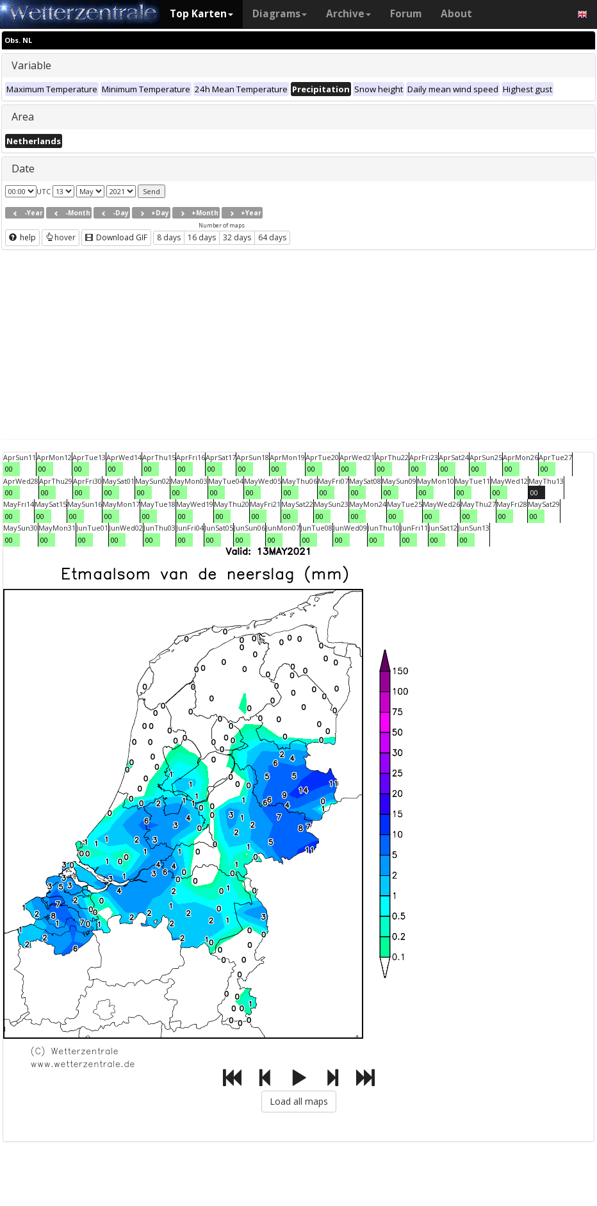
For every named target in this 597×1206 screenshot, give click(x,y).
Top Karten (201, 14)
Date (23, 168)
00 (9, 469)
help (22, 237)
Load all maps (299, 1101)
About (456, 14)
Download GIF (116, 237)
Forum (405, 14)
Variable (31, 65)
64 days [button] (272, 237)
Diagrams (279, 14)
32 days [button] (237, 237)
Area (23, 117)
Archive (348, 14)
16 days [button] (202, 237)
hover (60, 237)
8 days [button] (169, 237)
